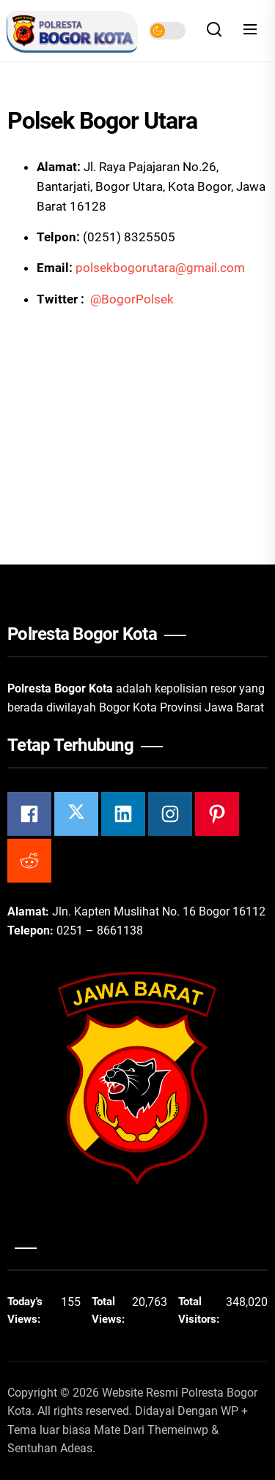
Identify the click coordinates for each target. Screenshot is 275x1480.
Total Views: (110, 1310)
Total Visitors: (200, 1310)
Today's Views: (25, 1310)
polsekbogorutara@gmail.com (160, 267)
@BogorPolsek (132, 299)
